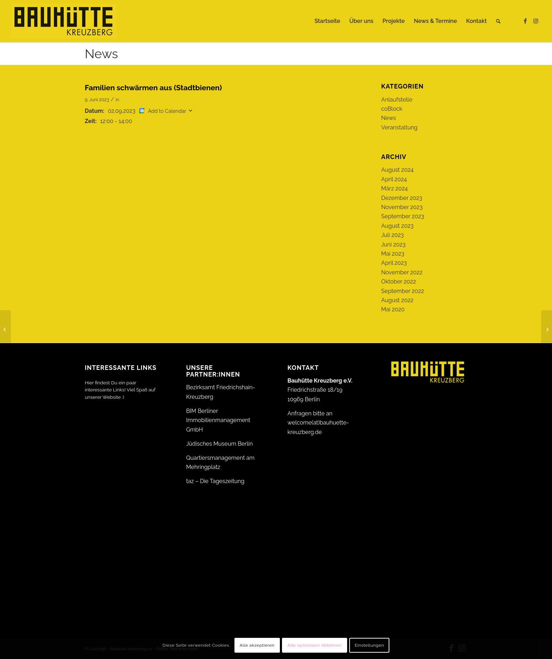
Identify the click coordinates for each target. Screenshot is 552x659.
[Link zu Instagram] (536, 21)
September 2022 (402, 291)
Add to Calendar (167, 111)
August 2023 (397, 225)
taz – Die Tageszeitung (215, 481)
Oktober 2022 (398, 281)
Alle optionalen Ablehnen (314, 645)
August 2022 (397, 300)
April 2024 (394, 179)
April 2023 (394, 263)
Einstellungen (369, 645)
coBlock (391, 108)
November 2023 (401, 207)
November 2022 (401, 272)
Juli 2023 (392, 235)
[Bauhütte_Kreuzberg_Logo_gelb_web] (64, 21)
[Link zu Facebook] (525, 21)
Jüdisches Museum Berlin (219, 443)
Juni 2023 (393, 244)
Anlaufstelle (396, 99)
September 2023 (402, 216)
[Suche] (498, 21)
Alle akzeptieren (257, 645)
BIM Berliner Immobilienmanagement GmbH (218, 420)
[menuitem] (327, 21)
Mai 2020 (393, 309)
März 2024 (394, 188)
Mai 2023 (392, 253)
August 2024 (397, 169)
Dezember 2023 (401, 198)
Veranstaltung (399, 127)
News (101, 53)
